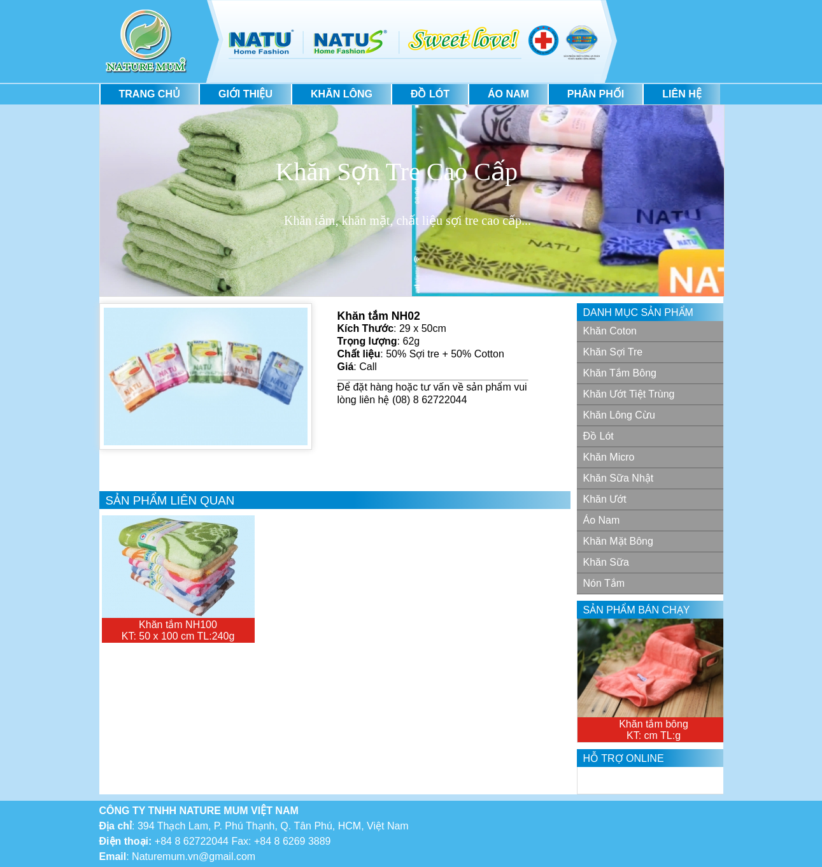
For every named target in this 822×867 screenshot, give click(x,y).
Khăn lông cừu (619, 415)
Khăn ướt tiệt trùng (629, 394)
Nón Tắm (604, 583)
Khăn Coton (610, 331)
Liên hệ (681, 94)
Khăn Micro (609, 457)
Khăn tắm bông (619, 373)
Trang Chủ (149, 94)
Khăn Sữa (606, 562)
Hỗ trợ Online (623, 758)
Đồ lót (430, 94)
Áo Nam (508, 94)
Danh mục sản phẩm (638, 312)
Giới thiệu (245, 94)
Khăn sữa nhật (618, 478)
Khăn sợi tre (613, 352)
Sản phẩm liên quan (170, 500)
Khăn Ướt (605, 499)
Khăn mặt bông (618, 541)
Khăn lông (341, 94)
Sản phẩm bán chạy (636, 610)
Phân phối (595, 94)
